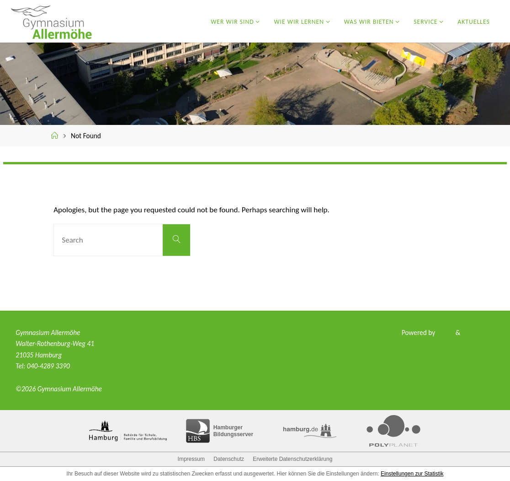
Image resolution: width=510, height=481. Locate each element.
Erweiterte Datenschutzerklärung (292, 459)
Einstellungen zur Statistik (412, 473)
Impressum (191, 459)
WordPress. (478, 332)
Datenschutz (228, 459)
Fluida (444, 332)
